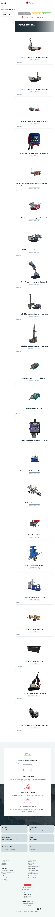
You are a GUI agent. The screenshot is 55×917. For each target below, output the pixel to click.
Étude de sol (36, 14)
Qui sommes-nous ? (33, 870)
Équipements (4, 879)
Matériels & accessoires (38, 17)
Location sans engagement (7, 870)
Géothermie (46, 14)
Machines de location (6, 877)
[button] (9, 14)
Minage (26, 17)
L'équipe (3, 861)
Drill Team (3, 873)
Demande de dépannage (34, 877)
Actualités (3, 863)
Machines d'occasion (6, 881)
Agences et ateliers (5, 860)
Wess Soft (27, 911)
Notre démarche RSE (33, 873)
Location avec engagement (7, 872)
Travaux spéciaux (24, 14)
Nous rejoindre (4, 864)
